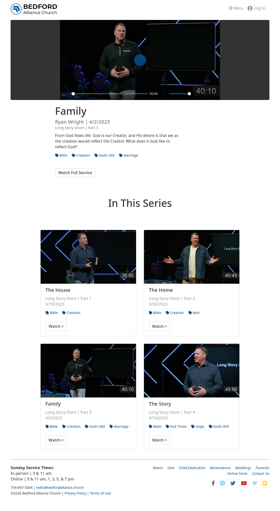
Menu (236, 8)
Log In (259, 8)
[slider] (110, 93)
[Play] (66, 94)
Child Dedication (192, 467)
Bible (61, 155)
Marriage (128, 155)
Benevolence (220, 467)
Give (171, 467)
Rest (194, 312)
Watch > (56, 326)
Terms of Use (100, 493)
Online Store (237, 473)
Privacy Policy (75, 493)
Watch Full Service (75, 172)
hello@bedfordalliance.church (60, 487)
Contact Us (260, 473)
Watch (158, 467)
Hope (197, 426)
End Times (176, 426)
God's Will (104, 155)
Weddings (243, 467)
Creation (81, 155)
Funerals (262, 467)
